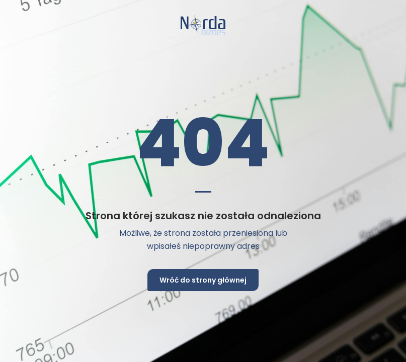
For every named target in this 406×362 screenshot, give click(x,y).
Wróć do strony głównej (203, 280)
